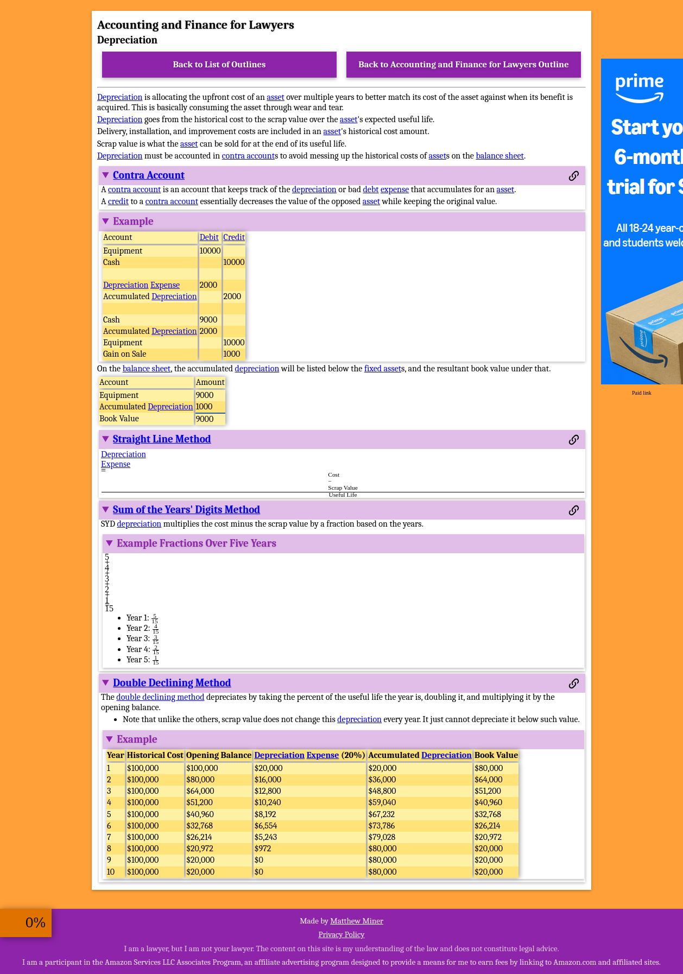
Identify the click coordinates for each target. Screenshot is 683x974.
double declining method (160, 697)
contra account (248, 156)
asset (275, 97)
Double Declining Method (172, 683)
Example (133, 221)
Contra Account (149, 175)
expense (395, 189)
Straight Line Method (162, 439)
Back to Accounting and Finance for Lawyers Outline (463, 64)
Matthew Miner (356, 921)
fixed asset (382, 369)
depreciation (314, 189)
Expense (165, 285)
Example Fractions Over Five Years (196, 543)
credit (118, 201)
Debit (209, 237)
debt (371, 189)
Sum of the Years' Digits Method (186, 510)
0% (36, 922)
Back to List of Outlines (219, 64)
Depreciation (119, 97)
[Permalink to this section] (573, 175)
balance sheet (500, 156)
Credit (234, 237)
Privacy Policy (341, 934)
